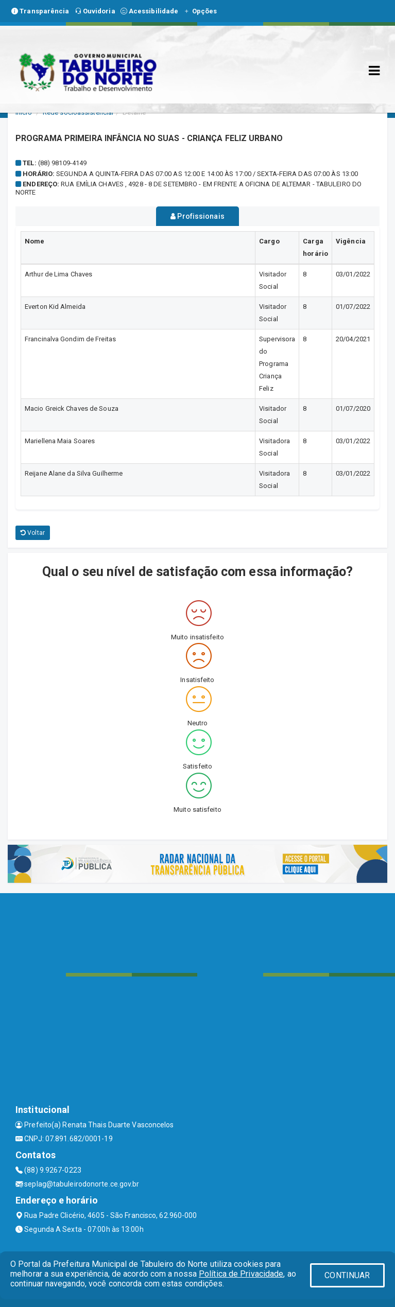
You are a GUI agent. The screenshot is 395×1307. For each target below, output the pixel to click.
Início (23, 112)
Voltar (33, 532)
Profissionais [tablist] (197, 216)
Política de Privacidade (241, 1274)
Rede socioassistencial (78, 112)
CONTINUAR (347, 1275)
